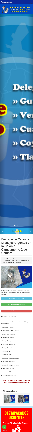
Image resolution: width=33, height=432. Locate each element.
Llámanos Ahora (16, 311)
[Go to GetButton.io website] (4, 430)
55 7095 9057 (7, 2)
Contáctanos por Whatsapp (16, 304)
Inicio (4, 259)
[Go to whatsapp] (4, 427)
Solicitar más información (16, 298)
